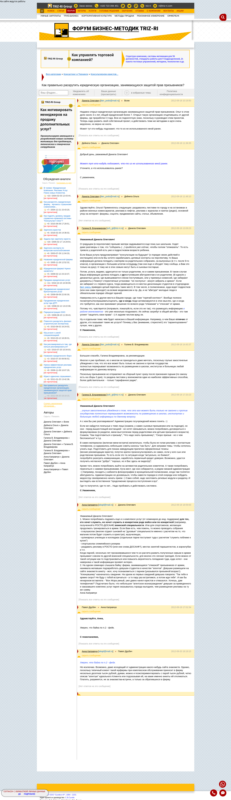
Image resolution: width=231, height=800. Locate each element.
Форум (71, 11)
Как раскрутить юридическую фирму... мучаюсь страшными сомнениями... (57, 204)
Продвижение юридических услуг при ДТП (56, 301)
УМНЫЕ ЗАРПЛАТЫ (51, 16)
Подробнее (29, 794)
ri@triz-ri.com (165, 5)
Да (19, 794)
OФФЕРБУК (173, 16)
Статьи (60, 11)
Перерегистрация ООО (54, 312)
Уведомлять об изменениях (81, 93)
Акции (180, 11)
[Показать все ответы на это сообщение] (99, 135)
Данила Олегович (91, 100)
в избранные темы (141, 92)
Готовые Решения (109, 11)
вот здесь (86, 287)
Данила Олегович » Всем (56, 422)
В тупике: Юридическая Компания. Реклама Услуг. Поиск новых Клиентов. (56, 190)
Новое (50, 11)
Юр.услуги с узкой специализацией (52, 334)
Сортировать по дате (64, 183)
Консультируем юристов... (104, 74)
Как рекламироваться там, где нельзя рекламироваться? (58, 345)
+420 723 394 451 (109, 5)
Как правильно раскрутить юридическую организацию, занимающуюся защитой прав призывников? (58, 389)
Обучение (127, 11)
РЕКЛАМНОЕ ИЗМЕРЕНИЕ (150, 16)
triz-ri (148, 5)
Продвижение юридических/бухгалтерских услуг (57, 290)
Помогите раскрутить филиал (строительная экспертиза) (57, 322)
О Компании (153, 11)
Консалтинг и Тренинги (76, 74)
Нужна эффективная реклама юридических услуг (57, 366)
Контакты (168, 11)
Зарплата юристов (52, 230)
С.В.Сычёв (69, 797)
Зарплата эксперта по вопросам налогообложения (57, 249)
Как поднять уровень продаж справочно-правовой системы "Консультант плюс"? (57, 218)
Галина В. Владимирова (94, 228)
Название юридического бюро (58, 356)
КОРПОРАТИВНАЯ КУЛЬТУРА (97, 16)
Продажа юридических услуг (57, 280)
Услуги (92, 11)
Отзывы (139, 11)
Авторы (82, 11)
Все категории (53, 74)
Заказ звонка (85, 6)
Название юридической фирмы (58, 259)
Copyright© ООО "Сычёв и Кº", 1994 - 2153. (58, 795)
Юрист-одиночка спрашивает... (58, 376)
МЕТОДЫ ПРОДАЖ (124, 16)
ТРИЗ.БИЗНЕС (71, 16)
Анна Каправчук (90, 505)
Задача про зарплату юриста (57, 239)
